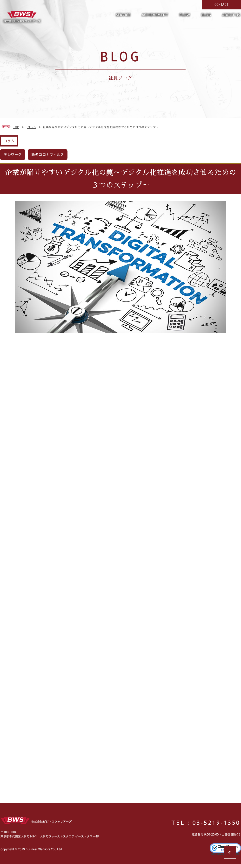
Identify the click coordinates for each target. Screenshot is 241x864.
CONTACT (221, 5)
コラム (9, 140)
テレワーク (13, 154)
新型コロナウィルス (47, 154)
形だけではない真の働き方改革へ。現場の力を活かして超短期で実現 (21, 17)
